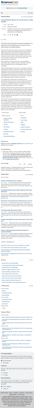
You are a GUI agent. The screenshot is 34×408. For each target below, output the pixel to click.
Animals (5, 124)
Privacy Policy (28, 392)
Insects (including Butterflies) (8, 119)
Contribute (15, 392)
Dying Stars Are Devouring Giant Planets (11, 276)
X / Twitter (5, 375)
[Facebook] (8, 35)
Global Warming (6, 301)
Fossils (3, 308)
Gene (22, 115)
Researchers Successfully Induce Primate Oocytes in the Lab (16, 200)
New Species (7, 126)
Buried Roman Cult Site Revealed (10, 263)
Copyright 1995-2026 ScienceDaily (10, 396)
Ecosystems (5, 303)
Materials (3, 143)
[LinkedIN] (15, 35)
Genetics (6, 129)
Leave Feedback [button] (7, 386)
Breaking (3, 260)
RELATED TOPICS (5, 112)
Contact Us (5, 388)
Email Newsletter (7, 360)
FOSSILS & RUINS (4, 305)
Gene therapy (24, 120)
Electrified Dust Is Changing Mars (10, 267)
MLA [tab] (20, 164)
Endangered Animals (9, 131)
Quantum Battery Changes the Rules (11, 271)
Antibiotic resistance (25, 127)
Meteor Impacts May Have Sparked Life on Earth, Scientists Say (17, 317)
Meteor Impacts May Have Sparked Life (11, 280)
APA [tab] (24, 164)
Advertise (21, 392)
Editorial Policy (13, 394)
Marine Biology (5, 295)
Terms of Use (21, 394)
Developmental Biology (9, 136)
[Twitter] (10, 35)
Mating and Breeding (9, 122)
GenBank (23, 124)
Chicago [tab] (30, 164)
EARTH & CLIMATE (4, 297)
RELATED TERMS (22, 112)
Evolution (23, 131)
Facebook (5, 372)
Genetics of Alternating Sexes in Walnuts (11, 180)
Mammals (6, 133)
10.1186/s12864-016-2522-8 (12, 159)
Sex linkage (23, 117)
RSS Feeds (6, 362)
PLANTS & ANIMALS (5, 288)
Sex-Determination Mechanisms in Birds (11, 210)
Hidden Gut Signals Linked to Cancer (11, 269)
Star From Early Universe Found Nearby (11, 278)
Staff (10, 392)
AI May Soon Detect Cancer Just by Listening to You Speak (15, 245)
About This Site (4, 392)
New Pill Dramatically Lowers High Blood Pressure (14, 282)
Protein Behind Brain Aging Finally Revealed (12, 265)
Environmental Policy (7, 299)
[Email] (17, 35)
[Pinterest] (13, 35)
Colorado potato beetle (26, 129)
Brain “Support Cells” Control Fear (10, 273)
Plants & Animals (6, 115)
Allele (22, 122)
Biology (3, 290)
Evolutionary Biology (7, 293)
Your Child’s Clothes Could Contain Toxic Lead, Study (13, 247)
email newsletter (23, 8)
